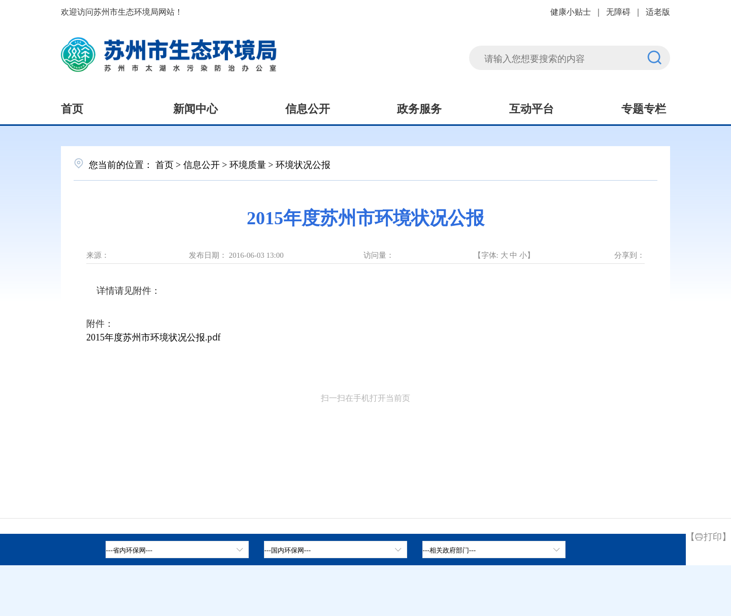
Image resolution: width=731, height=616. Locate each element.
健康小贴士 (570, 11)
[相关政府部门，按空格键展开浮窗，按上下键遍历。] (494, 549)
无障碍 (618, 11)
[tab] (335, 549)
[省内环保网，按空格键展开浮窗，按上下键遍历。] (177, 549)
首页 (72, 107)
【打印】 (708, 535)
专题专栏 (643, 107)
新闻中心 (195, 107)
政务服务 (419, 107)
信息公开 (307, 107)
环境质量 (247, 163)
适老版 (658, 11)
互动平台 (531, 107)
